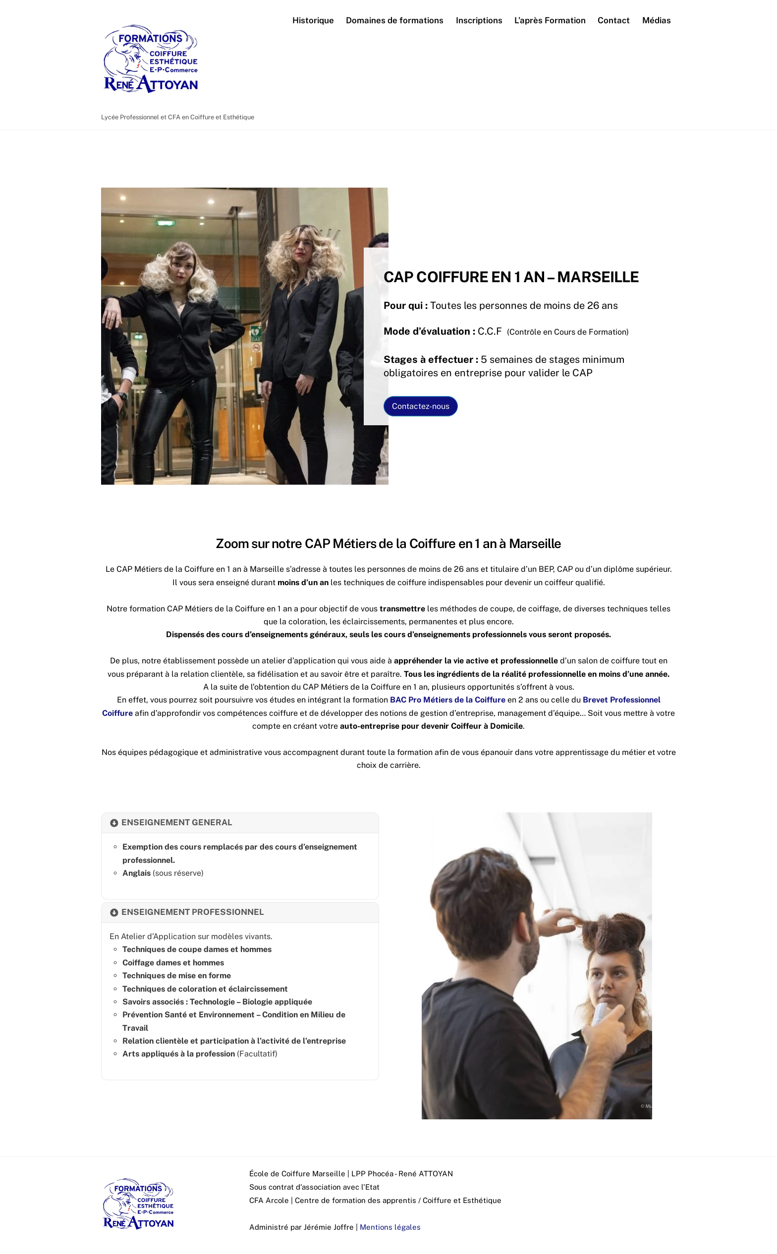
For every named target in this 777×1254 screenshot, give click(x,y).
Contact (614, 21)
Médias (656, 21)
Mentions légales (390, 1230)
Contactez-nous (420, 409)
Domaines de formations (395, 21)
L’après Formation (550, 21)
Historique (313, 21)
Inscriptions (479, 21)
